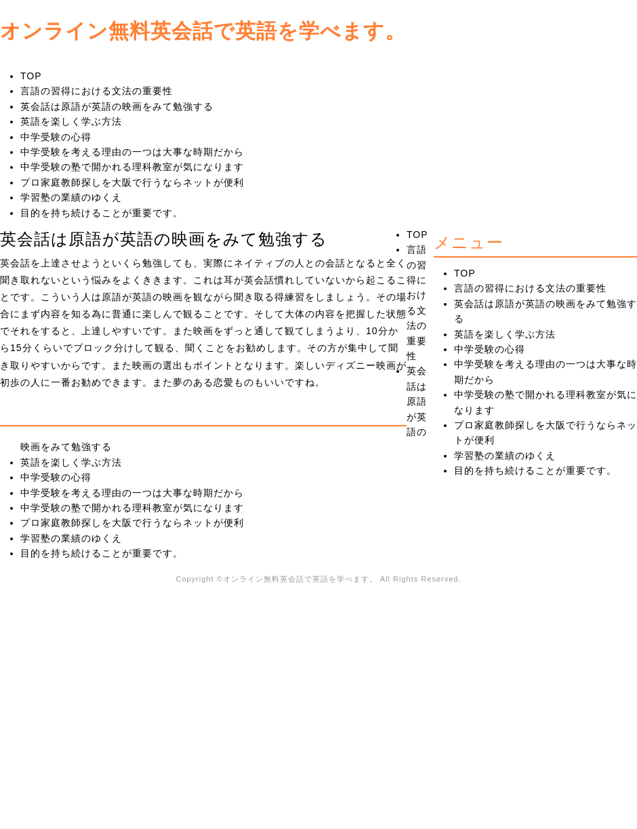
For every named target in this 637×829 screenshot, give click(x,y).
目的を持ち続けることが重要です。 (101, 212)
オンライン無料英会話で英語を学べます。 (203, 30)
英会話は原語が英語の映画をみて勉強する (116, 106)
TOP (31, 75)
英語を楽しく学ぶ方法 (71, 121)
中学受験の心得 (55, 137)
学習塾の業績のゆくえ (71, 197)
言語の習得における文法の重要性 (96, 90)
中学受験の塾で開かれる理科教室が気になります (132, 166)
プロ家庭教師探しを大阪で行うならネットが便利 (132, 182)
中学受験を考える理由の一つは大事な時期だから (132, 151)
